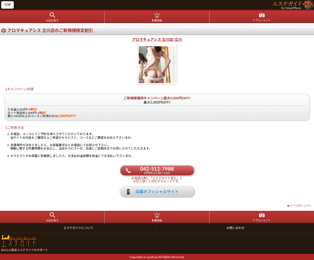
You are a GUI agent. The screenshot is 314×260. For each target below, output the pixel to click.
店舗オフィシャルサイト (157, 191)
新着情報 (157, 20)
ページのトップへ (299, 205)
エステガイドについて (78, 228)
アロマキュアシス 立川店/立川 (157, 39)
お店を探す (52, 20)
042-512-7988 (157, 170)
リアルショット (262, 20)
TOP (7, 5)
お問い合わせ (235, 228)
